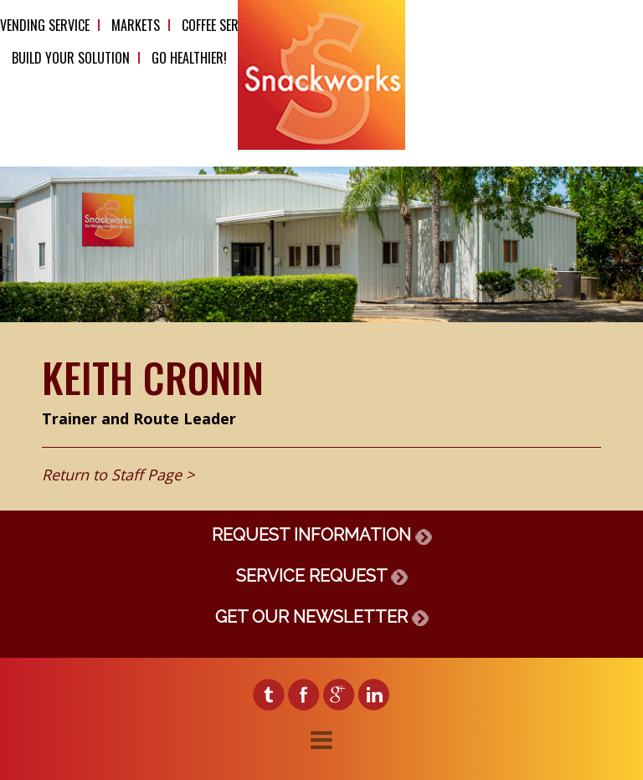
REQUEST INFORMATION (322, 535)
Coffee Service (221, 25)
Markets (135, 25)
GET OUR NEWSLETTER (322, 617)
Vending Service (45, 25)
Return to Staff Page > (118, 474)
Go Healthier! (189, 58)
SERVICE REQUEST (322, 576)
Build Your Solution (71, 58)
